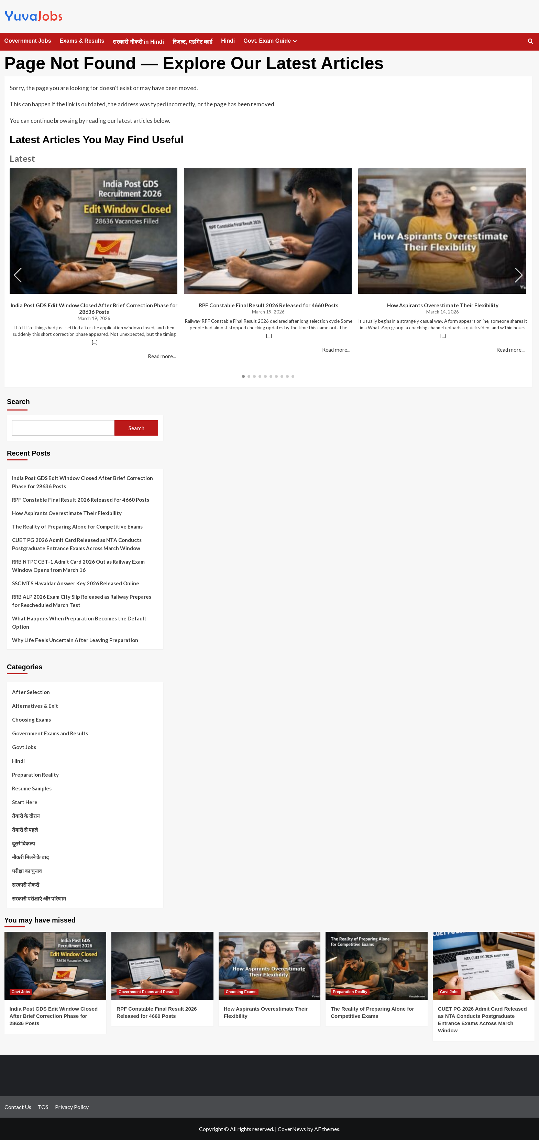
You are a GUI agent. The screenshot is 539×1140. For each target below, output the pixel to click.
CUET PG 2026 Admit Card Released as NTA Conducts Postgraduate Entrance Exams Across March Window (77, 544)
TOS (43, 1107)
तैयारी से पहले (25, 830)
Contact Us (17, 1107)
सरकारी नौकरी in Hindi (138, 42)
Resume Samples (32, 788)
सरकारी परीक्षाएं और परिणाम (39, 898)
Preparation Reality (35, 774)
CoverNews (292, 1129)
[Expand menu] (295, 41)
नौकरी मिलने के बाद (30, 857)
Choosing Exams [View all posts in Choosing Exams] (241, 992)
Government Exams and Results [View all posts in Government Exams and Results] (148, 992)
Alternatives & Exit (35, 706)
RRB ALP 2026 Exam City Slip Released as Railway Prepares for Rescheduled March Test (81, 601)
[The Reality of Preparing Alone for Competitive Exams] (377, 966)
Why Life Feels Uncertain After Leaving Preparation (75, 640)
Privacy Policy (72, 1107)
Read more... (162, 356)
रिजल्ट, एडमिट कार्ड (192, 42)
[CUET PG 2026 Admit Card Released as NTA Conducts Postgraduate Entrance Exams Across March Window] (484, 966)
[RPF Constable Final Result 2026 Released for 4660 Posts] (162, 966)
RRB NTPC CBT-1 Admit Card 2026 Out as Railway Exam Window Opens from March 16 (78, 565)
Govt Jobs (24, 747)
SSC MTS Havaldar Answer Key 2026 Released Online (75, 583)
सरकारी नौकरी (25, 885)
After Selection (31, 692)
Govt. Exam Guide (271, 41)
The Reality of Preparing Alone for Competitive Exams (77, 526)
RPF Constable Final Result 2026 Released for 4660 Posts (268, 305)
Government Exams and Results (50, 733)
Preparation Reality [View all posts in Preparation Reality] (350, 992)
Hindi (228, 41)
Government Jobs (27, 41)
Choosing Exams (31, 719)
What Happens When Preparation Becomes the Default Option (79, 622)
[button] (519, 275)
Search (18, 401)
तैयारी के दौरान (26, 816)
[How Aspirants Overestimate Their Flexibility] (270, 966)
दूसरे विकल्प (23, 843)
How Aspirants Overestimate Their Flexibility (442, 305)
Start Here (24, 802)
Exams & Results (82, 41)
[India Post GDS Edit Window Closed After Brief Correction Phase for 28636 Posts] (55, 966)
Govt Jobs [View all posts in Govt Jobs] (21, 992)
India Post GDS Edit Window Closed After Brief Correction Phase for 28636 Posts (94, 308)
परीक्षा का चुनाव (27, 871)
